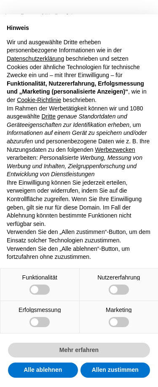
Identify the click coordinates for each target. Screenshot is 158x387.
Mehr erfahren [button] (79, 350)
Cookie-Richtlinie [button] (39, 100)
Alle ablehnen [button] (43, 369)
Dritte (49, 116)
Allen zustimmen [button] (115, 369)
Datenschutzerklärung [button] (35, 58)
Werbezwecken (115, 149)
